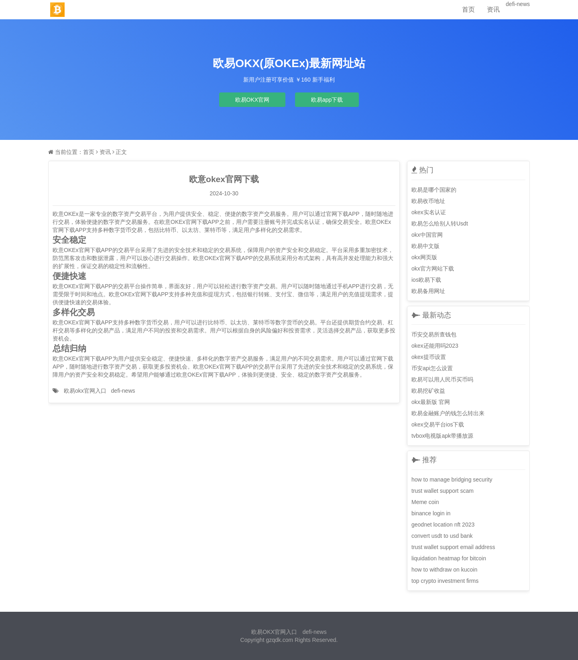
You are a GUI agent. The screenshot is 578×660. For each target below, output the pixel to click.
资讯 (493, 9)
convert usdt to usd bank (442, 536)
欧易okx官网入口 (85, 390)
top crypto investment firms (444, 581)
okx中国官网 (427, 235)
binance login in (430, 513)
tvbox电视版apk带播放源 (442, 435)
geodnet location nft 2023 (442, 524)
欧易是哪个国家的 (433, 190)
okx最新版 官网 (430, 402)
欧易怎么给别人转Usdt (439, 223)
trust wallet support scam (442, 491)
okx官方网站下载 (432, 268)
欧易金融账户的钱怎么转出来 (447, 413)
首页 (468, 9)
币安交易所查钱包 (433, 334)
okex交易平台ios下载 (437, 424)
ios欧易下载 (426, 280)
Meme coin (425, 502)
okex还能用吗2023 (434, 345)
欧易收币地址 (428, 201)
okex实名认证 (428, 212)
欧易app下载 (327, 99)
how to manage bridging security (452, 479)
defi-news (518, 4)
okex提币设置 (428, 357)
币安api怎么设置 (432, 368)
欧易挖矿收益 (428, 390)
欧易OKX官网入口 (274, 632)
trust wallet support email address (453, 547)
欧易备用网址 (428, 291)
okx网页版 (424, 257)
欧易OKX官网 (252, 99)
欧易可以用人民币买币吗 (442, 379)
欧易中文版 (425, 246)
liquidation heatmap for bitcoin (448, 558)
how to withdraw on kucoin (444, 569)
